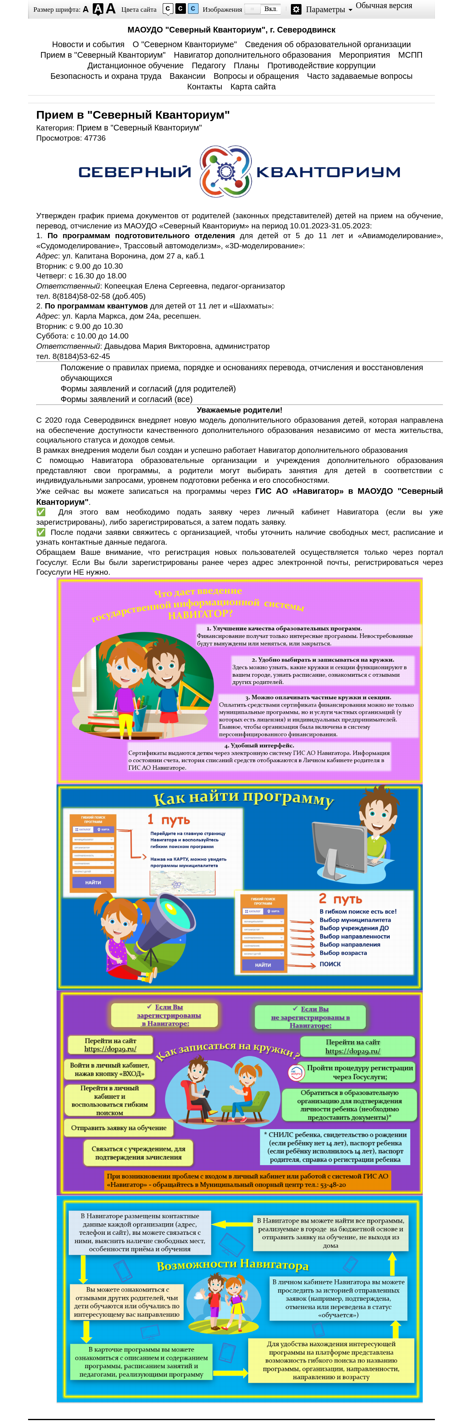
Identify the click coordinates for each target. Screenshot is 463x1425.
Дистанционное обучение (135, 65)
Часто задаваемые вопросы (360, 76)
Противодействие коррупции (321, 65)
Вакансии (187, 76)
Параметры (325, 9)
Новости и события (88, 44)
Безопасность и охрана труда (106, 76)
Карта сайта (252, 86)
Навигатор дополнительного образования (252, 54)
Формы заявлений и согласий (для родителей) (148, 388)
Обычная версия (384, 5)
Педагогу (208, 65)
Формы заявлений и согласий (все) (127, 399)
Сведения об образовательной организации (328, 44)
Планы (247, 65)
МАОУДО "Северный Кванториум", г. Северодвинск (232, 29)
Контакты (204, 86)
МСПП (410, 54)
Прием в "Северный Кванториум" (103, 54)
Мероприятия (364, 54)
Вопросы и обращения (256, 76)
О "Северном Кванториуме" (185, 44)
